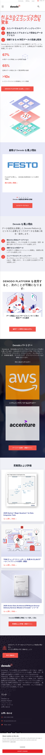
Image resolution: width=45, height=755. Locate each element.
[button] (17, 197)
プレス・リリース (7, 705)
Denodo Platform (6, 701)
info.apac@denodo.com (8, 721)
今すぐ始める (10, 655)
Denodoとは (5, 699)
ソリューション (6, 703)
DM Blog (27, 1)
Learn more (13, 741)
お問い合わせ (5, 707)
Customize (22, 746)
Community (20, 1)
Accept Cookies (22, 751)
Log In (33, 1)
